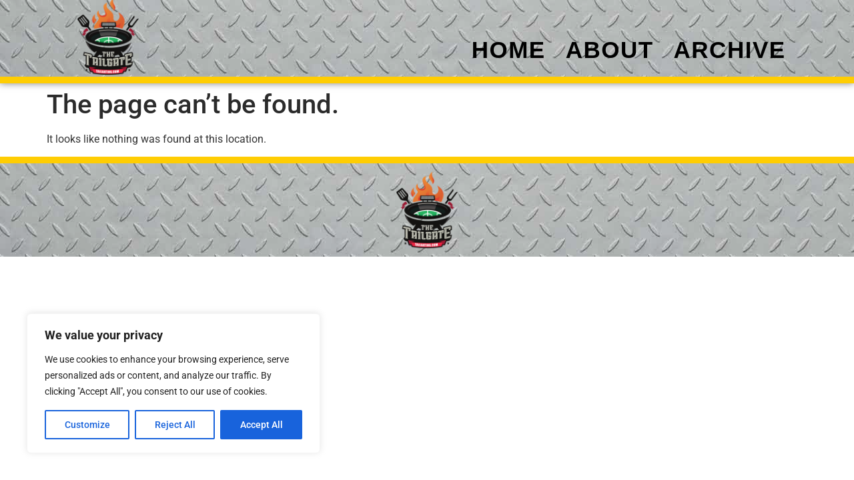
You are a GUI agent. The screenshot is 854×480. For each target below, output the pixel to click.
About (610, 50)
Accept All (261, 424)
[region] (173, 383)
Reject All (175, 424)
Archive (730, 50)
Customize (87, 424)
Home (509, 50)
